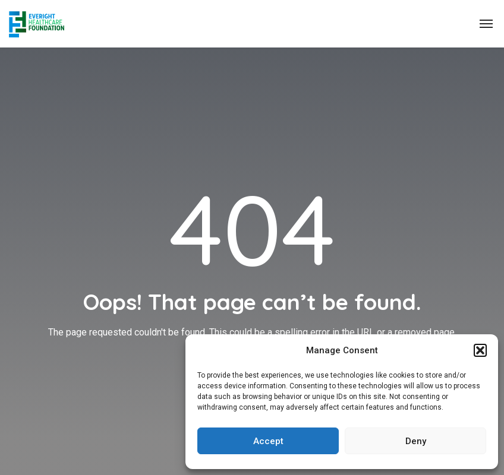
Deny (415, 441)
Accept (268, 441)
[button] (480, 350)
